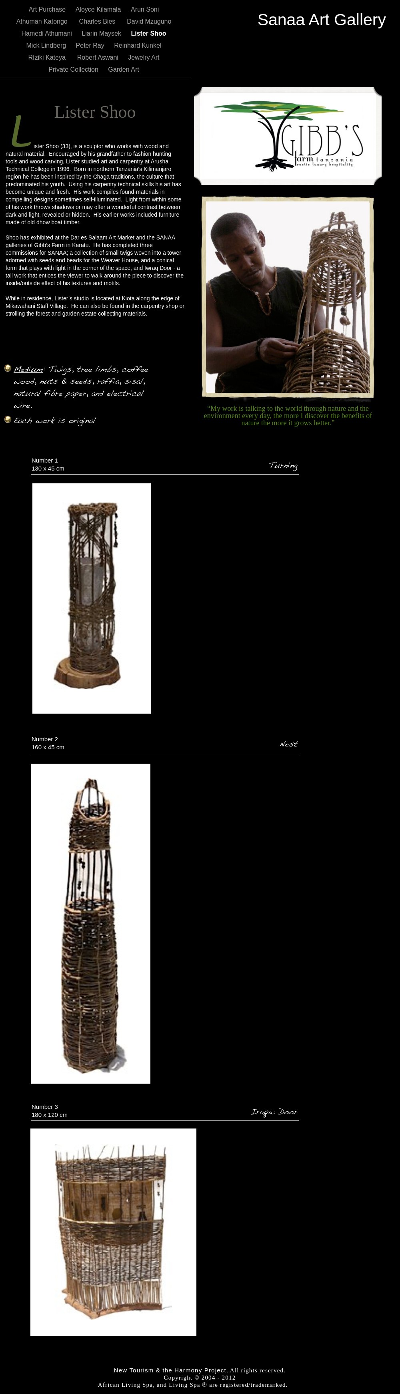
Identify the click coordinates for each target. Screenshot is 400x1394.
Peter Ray (91, 45)
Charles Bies (99, 21)
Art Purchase (48, 9)
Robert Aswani (98, 57)
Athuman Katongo (43, 21)
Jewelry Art (143, 57)
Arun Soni (145, 9)
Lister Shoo (148, 33)
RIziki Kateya (48, 57)
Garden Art (123, 69)
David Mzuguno (149, 21)
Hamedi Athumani (48, 33)
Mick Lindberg (47, 45)
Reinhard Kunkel (137, 45)
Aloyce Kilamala (99, 9)
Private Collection (74, 69)
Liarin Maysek (102, 33)
